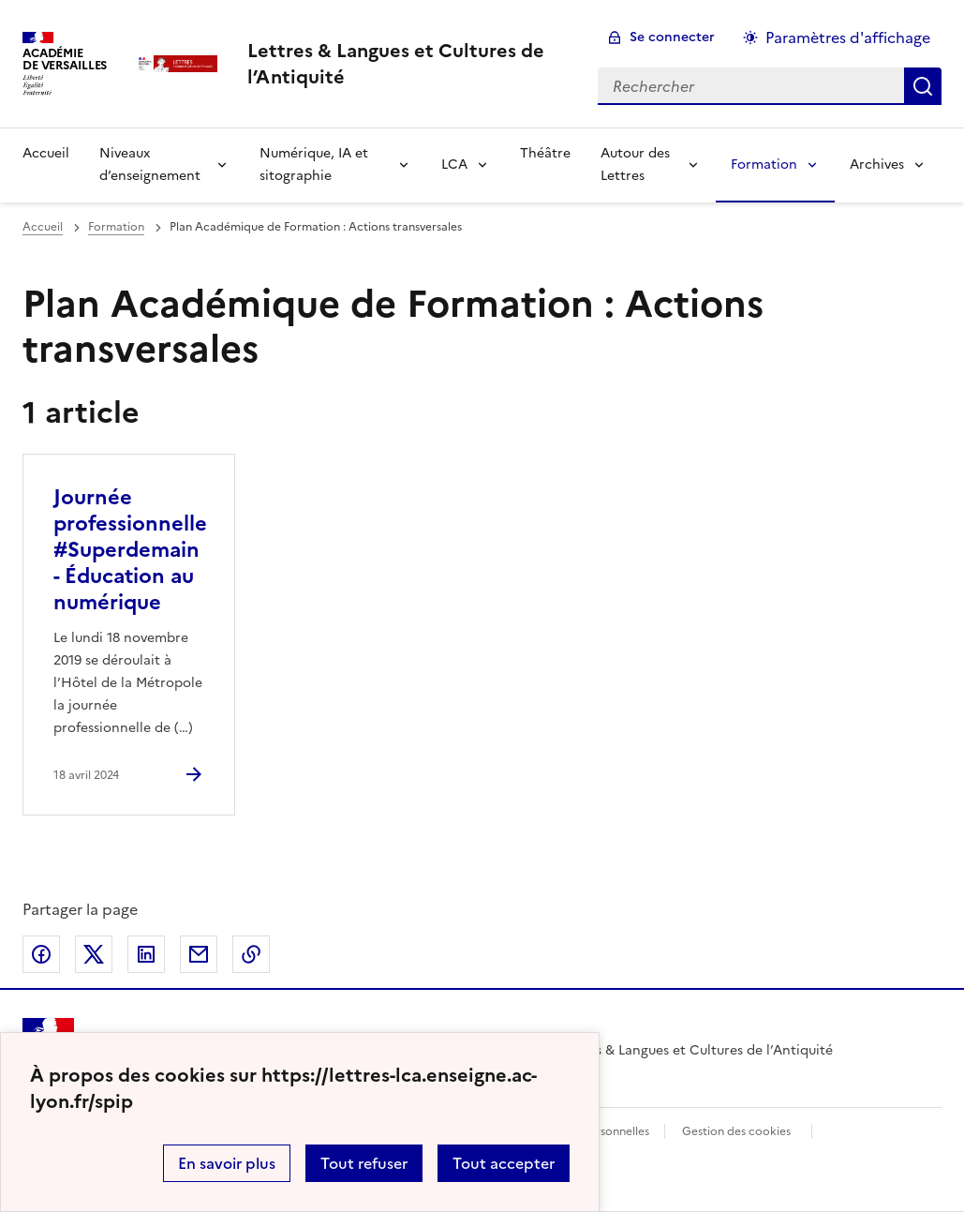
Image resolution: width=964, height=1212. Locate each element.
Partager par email (198, 954)
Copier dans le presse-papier (251, 954)
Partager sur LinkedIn (146, 954)
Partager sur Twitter (93, 954)
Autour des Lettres (635, 164)
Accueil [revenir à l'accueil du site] (42, 226)
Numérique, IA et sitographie (314, 164)
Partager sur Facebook (41, 954)
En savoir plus (226, 1163)
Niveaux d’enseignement (149, 164)
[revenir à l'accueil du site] (407, 63)
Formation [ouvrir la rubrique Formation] (116, 226)
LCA (454, 164)
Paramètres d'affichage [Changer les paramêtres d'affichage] (847, 37)
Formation (764, 164)
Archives (877, 164)
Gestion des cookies (736, 1131)
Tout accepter (503, 1163)
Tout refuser (364, 1163)
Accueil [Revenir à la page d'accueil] (45, 153)
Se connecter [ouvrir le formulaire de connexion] (672, 37)
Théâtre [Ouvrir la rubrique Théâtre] (545, 153)
